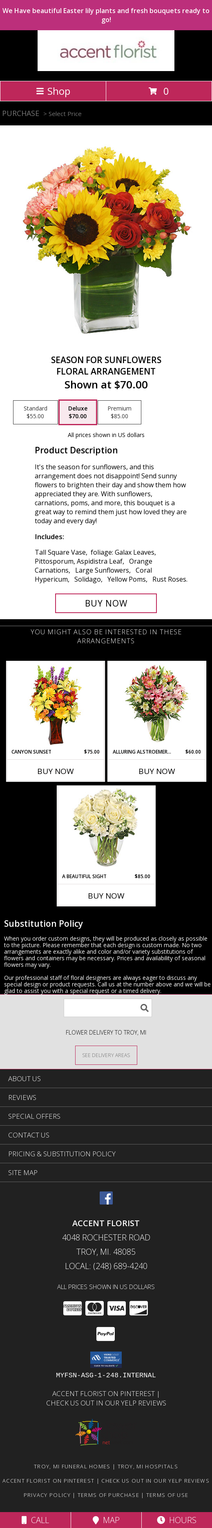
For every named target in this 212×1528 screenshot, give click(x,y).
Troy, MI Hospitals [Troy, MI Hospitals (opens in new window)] (148, 1466)
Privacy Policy (47, 1495)
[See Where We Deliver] (106, 1055)
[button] (106, 1360)
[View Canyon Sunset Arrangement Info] (55, 705)
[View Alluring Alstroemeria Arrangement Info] (157, 705)
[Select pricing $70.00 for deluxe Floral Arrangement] (78, 412)
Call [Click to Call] (35, 1520)
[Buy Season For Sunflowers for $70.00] (106, 603)
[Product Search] (108, 1008)
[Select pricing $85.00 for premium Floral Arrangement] (119, 412)
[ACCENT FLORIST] (106, 69)
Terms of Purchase (108, 1495)
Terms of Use (167, 1495)
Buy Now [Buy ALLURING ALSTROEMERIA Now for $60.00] (156, 771)
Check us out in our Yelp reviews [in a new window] (106, 1403)
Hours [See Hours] (176, 1520)
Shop (53, 91)
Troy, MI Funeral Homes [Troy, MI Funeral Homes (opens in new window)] (72, 1466)
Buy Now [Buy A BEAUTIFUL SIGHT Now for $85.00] (106, 895)
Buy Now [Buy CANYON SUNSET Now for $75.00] (55, 771)
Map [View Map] (106, 1520)
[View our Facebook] (106, 1202)
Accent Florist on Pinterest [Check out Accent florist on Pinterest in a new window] (104, 1393)
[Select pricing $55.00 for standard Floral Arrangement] (35, 412)
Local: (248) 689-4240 (106, 1265)
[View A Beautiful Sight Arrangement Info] (106, 829)
